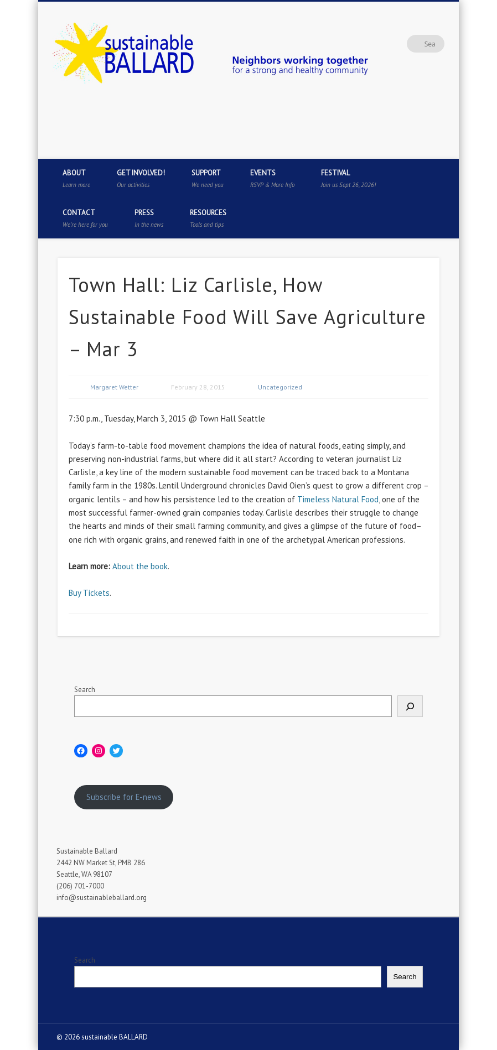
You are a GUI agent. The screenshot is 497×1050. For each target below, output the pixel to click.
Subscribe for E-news (124, 797)
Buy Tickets (89, 593)
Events (272, 178)
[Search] (410, 706)
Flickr (446, 146)
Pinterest (424, 146)
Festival (348, 178)
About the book (140, 566)
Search (84, 689)
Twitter (401, 146)
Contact (85, 218)
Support (207, 178)
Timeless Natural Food (338, 499)
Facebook (378, 146)
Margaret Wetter (114, 387)
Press (148, 218)
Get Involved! (141, 178)
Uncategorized (280, 387)
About (76, 178)
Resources (208, 218)
